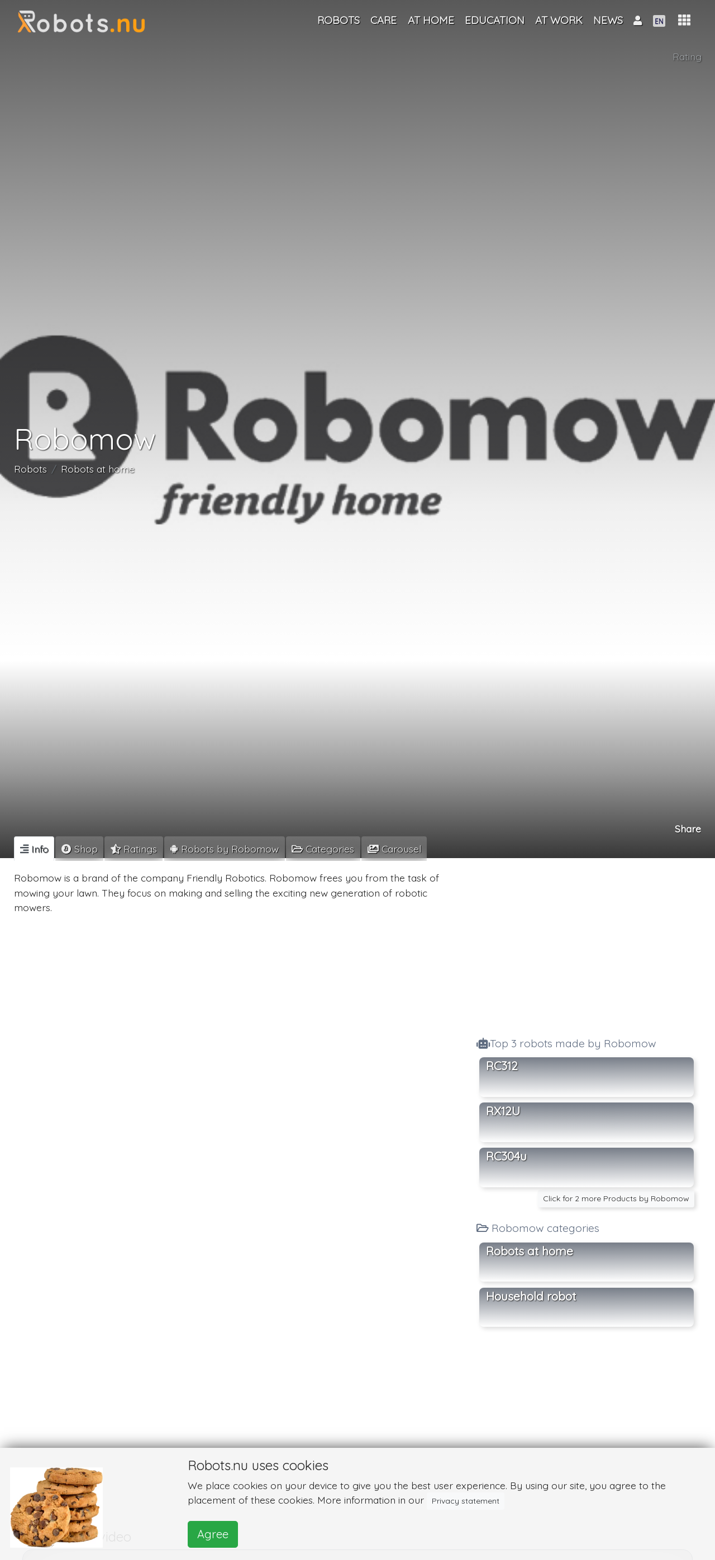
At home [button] (431, 20)
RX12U (503, 1111)
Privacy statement (465, 1501)
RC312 (502, 1065)
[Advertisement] (586, 944)
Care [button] (383, 20)
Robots (30, 469)
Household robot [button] (531, 1296)
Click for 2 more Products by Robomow (616, 1198)
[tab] (34, 848)
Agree (212, 1534)
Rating (687, 56)
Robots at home (98, 469)
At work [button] (559, 20)
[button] (684, 20)
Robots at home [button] (529, 1251)
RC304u (506, 1156)
